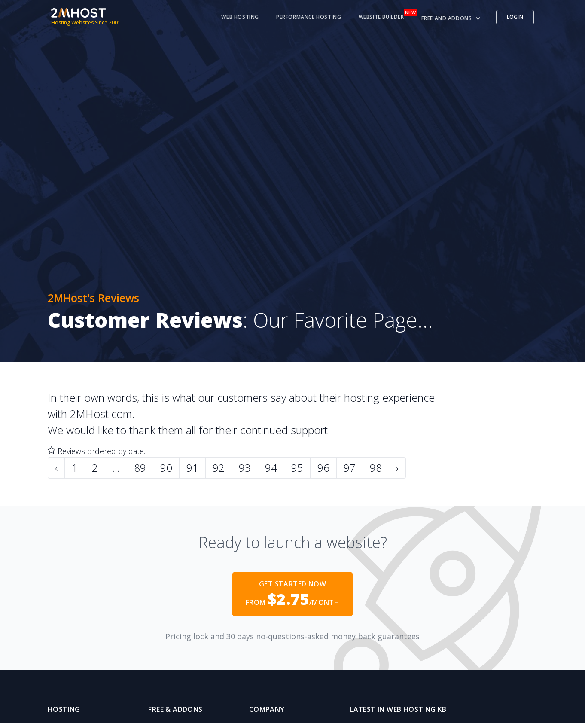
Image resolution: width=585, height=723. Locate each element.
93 (245, 468)
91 (192, 468)
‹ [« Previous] (56, 468)
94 (271, 468)
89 (140, 468)
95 (297, 468)
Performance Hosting (308, 17)
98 (376, 468)
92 (219, 468)
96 (323, 468)
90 (166, 468)
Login (515, 17)
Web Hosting (240, 17)
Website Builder (381, 17)
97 (350, 468)
